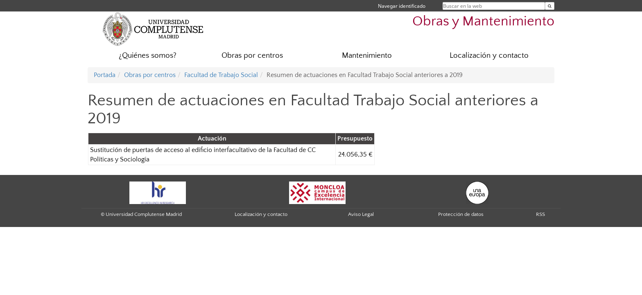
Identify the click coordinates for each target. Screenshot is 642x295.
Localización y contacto (489, 55)
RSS (540, 214)
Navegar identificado (401, 5)
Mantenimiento (367, 55)
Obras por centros (252, 55)
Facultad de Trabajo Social (221, 75)
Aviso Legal (361, 214)
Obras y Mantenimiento (483, 21)
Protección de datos (461, 214)
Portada (104, 75)
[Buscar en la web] (549, 6)
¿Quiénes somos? (147, 55)
